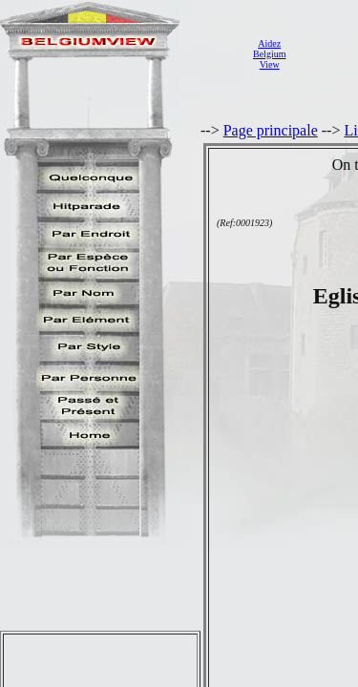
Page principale (270, 130)
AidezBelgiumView (269, 54)
